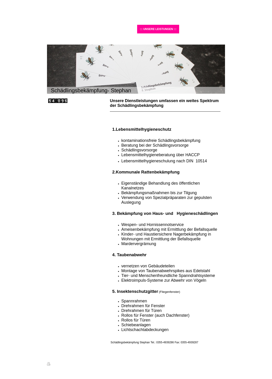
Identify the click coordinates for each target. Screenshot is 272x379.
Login (222, 363)
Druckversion (57, 364)
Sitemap (72, 364)
